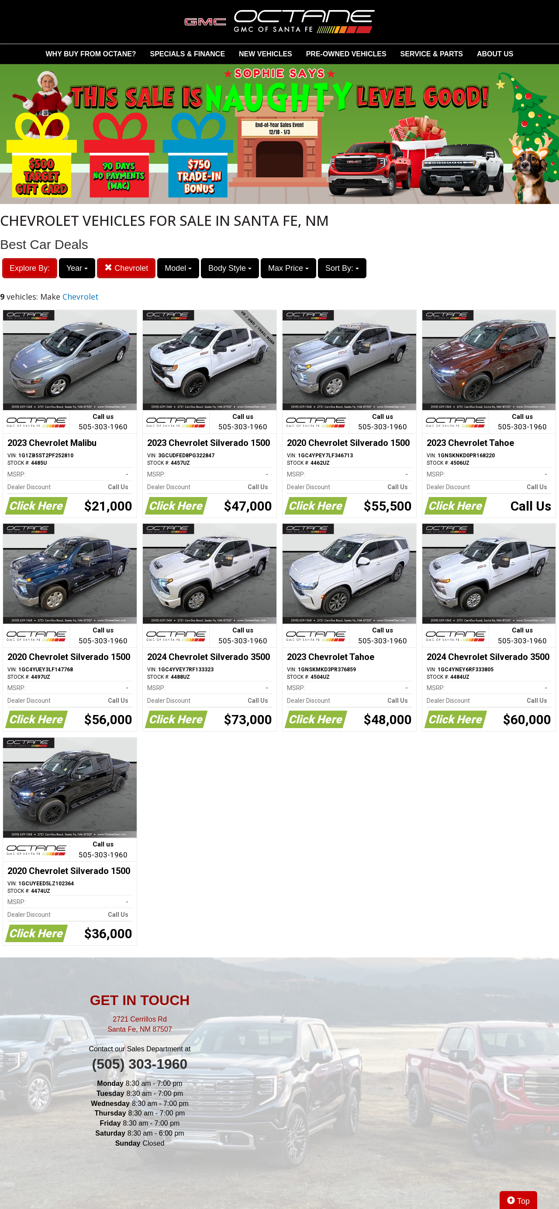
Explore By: (30, 268)
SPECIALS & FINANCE (187, 54)
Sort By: (342, 268)
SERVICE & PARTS (431, 54)
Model (178, 268)
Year (77, 268)
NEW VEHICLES (265, 54)
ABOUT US (495, 54)
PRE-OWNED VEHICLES (346, 54)
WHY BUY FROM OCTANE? (91, 54)
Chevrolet (126, 268)
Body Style (230, 268)
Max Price (288, 268)
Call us (103, 422)
